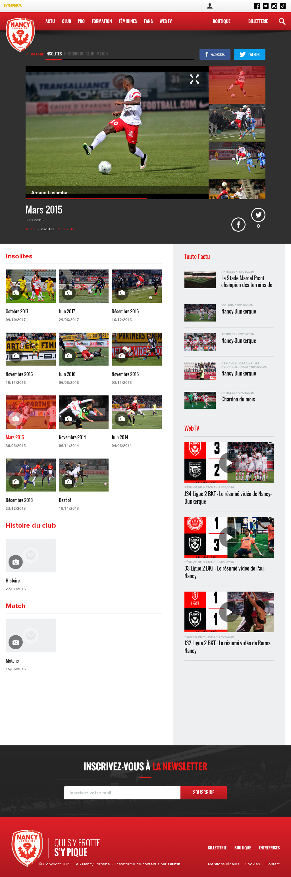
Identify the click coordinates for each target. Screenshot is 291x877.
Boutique (221, 21)
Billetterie (258, 21)
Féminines (128, 21)
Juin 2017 (67, 311)
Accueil (32, 229)
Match (102, 54)
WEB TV (166, 21)
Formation (102, 21)
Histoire (13, 580)
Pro (81, 21)
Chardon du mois (238, 399)
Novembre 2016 (19, 374)
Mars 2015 (66, 229)
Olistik (174, 864)
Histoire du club (79, 54)
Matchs (12, 660)
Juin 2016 (67, 374)
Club (66, 21)
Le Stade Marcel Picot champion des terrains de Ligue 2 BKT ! (246, 281)
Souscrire (203, 792)
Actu (50, 21)
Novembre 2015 (125, 374)
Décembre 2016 (125, 311)
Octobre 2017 (17, 311)
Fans (148, 21)
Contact (272, 864)
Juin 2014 (120, 437)
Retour (37, 54)
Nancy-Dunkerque (238, 311)
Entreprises (13, 5)
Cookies (252, 864)
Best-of (65, 500)
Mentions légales (223, 864)
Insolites (53, 54)
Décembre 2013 (19, 500)
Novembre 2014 (72, 437)
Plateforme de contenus (137, 864)
